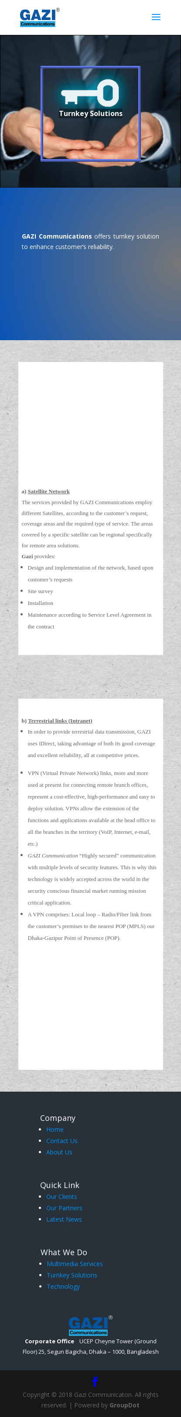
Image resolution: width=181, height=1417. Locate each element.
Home (55, 1129)
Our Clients (61, 1196)
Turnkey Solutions (72, 1275)
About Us (59, 1152)
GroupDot (124, 1405)
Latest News (64, 1219)
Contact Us (62, 1141)
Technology (63, 1286)
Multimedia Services (75, 1264)
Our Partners (64, 1208)
